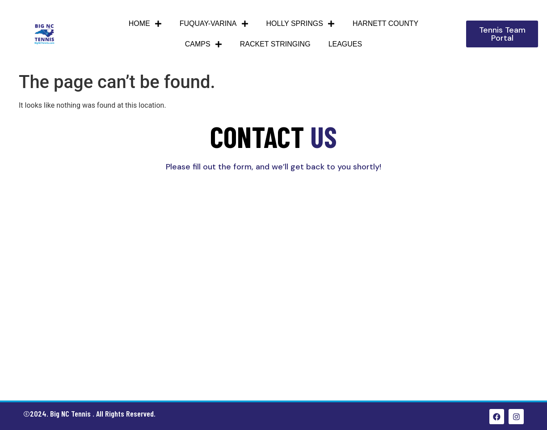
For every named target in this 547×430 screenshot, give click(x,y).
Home (145, 24)
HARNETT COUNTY (385, 23)
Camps (203, 44)
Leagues (345, 44)
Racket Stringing (275, 44)
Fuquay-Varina (214, 24)
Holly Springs (300, 24)
